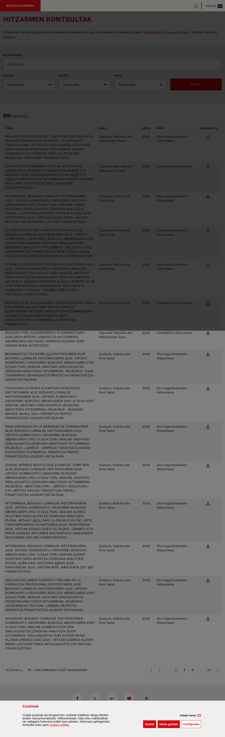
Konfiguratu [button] (192, 724)
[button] (199, 715)
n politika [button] (59, 724)
